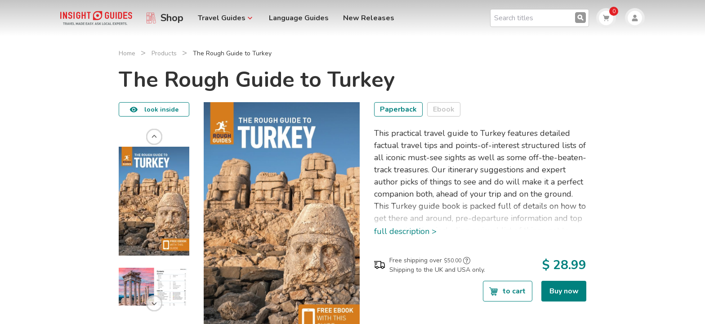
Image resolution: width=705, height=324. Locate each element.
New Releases (368, 18)
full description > (405, 231)
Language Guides (299, 18)
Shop (172, 18)
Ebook (444, 109)
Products (164, 53)
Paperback (398, 109)
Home (127, 53)
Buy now (564, 291)
